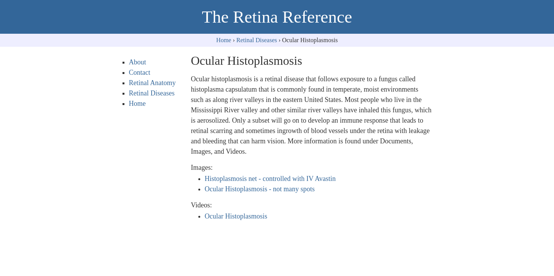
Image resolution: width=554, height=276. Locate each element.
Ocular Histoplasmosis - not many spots (260, 189)
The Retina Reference (277, 16)
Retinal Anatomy (152, 83)
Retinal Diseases (256, 40)
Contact (139, 72)
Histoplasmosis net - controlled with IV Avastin (270, 178)
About (137, 62)
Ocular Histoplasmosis (236, 216)
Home (223, 40)
